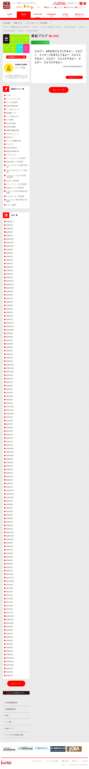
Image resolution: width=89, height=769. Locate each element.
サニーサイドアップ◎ (13, 99)
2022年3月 (9, 396)
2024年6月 (9, 302)
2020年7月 (9, 466)
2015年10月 (10, 665)
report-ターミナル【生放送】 (15, 188)
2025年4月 (9, 267)
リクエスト (60, 7)
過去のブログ (16, 683)
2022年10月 (10, 372)
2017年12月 (10, 574)
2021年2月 (9, 441)
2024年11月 (10, 284)
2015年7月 (9, 675)
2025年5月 (9, 263)
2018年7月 (9, 550)
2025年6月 (9, 260)
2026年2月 (9, 232)
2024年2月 (9, 316)
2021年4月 (9, 434)
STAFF (65, 15)
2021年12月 (10, 407)
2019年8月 (9, 504)
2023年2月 (9, 358)
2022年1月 (9, 403)
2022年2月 (9, 400)
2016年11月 (10, 620)
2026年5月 (9, 221)
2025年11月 (10, 242)
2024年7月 (9, 298)
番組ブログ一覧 (58, 90)
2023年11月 (10, 326)
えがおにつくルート (12, 134)
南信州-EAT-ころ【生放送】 (15, 162)
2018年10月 (10, 539)
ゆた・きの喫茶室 (11, 102)
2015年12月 (10, 658)
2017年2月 (9, 609)
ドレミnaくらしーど (12, 109)
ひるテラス (9, 144)
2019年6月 (9, 511)
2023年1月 (9, 361)
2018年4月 (9, 560)
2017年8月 (9, 588)
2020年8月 (9, 462)
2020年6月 (9, 469)
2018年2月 (9, 567)
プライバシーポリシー (37, 761)
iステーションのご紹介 (52, 761)
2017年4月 (9, 602)
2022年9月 (9, 375)
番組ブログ (18, 23)
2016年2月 (9, 651)
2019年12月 (10, 490)
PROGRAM (51, 15)
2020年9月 (9, 459)
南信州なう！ (10, 137)
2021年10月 (10, 414)
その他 (8, 95)
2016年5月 (9, 640)
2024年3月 (9, 312)
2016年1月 (9, 654)
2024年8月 (9, 295)
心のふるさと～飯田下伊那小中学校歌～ (16, 200)
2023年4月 (9, 351)
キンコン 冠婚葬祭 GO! (13, 141)
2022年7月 (9, 382)
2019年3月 (9, 522)
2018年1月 (9, 571)
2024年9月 (9, 291)
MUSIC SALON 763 (12, 151)
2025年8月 (9, 253)
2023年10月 (10, 330)
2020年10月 (10, 455)
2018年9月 (9, 543)
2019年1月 (9, 529)
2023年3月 (9, 354)
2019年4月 (9, 518)
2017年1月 (9, 613)
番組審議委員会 (10, 709)
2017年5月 (9, 599)
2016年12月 (10, 616)
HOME (9, 15)
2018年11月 (10, 536)
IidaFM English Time (12, 130)
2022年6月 (9, 386)
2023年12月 (10, 323)
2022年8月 (9, 379)
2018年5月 (9, 557)
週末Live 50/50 (11, 127)
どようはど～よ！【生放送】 (37, 23)
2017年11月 (10, 578)
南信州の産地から (11, 148)
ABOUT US (79, 15)
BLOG (23, 15)
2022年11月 (10, 368)
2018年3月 (9, 564)
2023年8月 (9, 337)
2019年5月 (9, 515)
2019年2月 (9, 525)
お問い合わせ (70, 7)
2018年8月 (9, 546)
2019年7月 (9, 508)
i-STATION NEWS (38, 15)
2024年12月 (10, 281)
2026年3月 (9, 228)
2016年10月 (10, 623)
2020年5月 (9, 473)
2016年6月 (9, 637)
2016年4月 (9, 644)
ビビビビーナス (11, 155)
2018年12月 (10, 532)
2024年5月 (9, 305)
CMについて (50, 7)
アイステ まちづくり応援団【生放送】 (16, 166)
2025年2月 (9, 274)
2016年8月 (9, 630)
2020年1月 (9, 487)
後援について (9, 728)
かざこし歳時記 (11, 205)
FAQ (6, 715)
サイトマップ (81, 7)
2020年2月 (9, 483)
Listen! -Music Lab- (12, 106)
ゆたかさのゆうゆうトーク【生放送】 (16, 171)
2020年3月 (9, 480)
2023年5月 (9, 347)
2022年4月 (9, 393)
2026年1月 (9, 235)
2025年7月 (9, 256)
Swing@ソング (11, 113)
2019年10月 (10, 497)
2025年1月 (9, 277)
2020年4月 (9, 476)
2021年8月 (9, 420)
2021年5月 (9, 431)
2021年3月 (9, 438)
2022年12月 (10, 365)
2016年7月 (9, 634)
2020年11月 (10, 452)
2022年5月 (9, 389)
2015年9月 (9, 668)
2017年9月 (9, 585)
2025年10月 (10, 246)
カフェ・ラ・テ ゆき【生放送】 (16, 184)
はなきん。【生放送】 (13, 181)
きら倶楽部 (9, 120)
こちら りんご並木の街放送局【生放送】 (17, 192)
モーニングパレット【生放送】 (16, 158)
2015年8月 (9, 672)
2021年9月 (9, 417)
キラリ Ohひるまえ (12, 116)
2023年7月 (9, 340)
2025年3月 (9, 270)
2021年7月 (9, 424)
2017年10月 (10, 581)
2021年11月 (10, 410)
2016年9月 (9, 627)
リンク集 (8, 722)
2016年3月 (9, 647)
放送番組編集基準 (11, 703)
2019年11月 (10, 494)
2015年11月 (10, 661)
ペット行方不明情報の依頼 (14, 735)
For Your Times (11, 123)
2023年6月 (9, 344)
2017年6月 (9, 595)
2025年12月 (10, 239)
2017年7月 (9, 592)
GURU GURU (21, 64)
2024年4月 (9, 309)
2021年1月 (9, 445)
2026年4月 (9, 225)
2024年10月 (10, 288)
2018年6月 (9, 553)
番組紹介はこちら (74, 77)
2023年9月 (9, 333)
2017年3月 (9, 606)
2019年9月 (9, 501)
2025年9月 (9, 249)
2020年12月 (10, 448)
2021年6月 (9, 427)
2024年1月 (9, 319)
